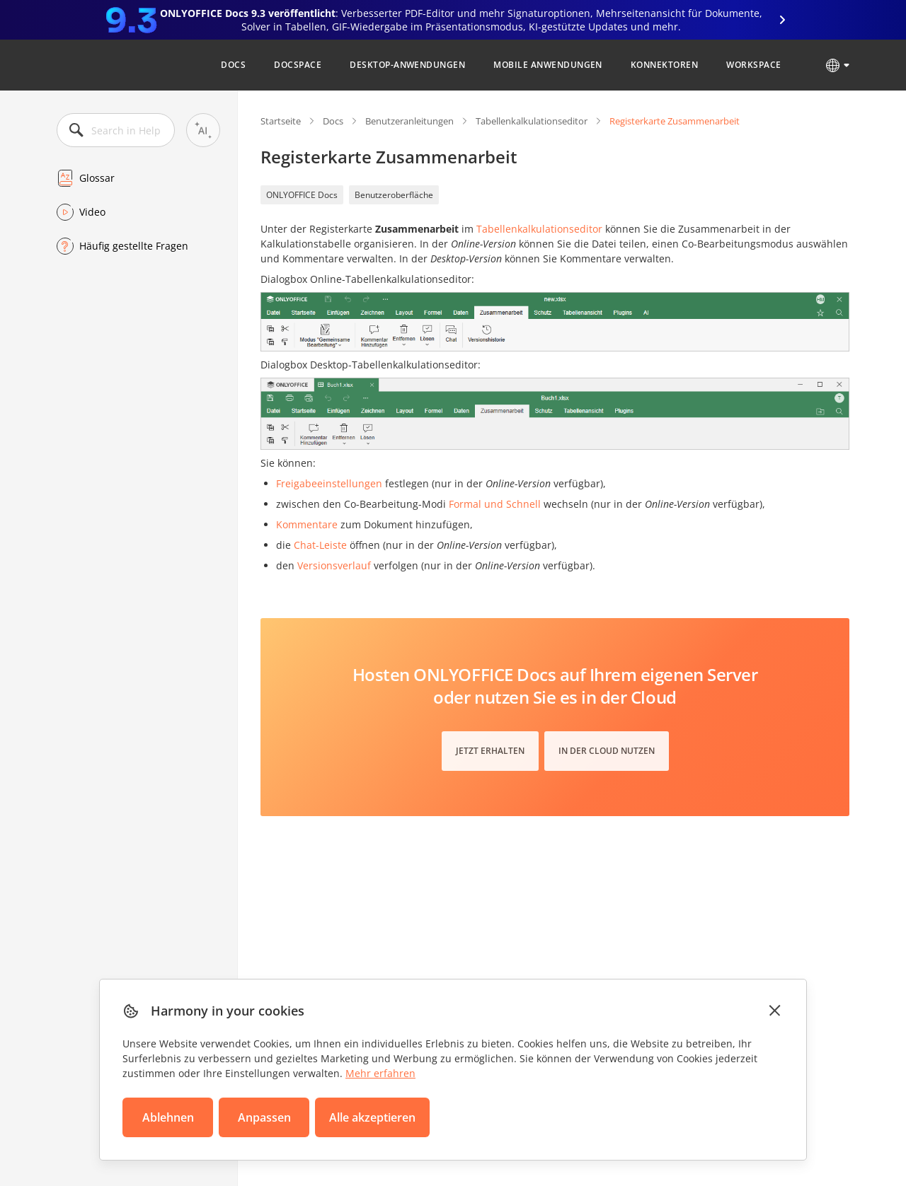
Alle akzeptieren (372, 1117)
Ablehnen (168, 1117)
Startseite (280, 121)
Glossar (97, 178)
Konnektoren (664, 65)
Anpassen (264, 1117)
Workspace (753, 65)
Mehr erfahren (380, 1073)
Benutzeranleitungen (409, 121)
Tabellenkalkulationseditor (531, 121)
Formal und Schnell (495, 504)
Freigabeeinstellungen (329, 483)
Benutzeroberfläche (394, 195)
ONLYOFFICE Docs (302, 195)
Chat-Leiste (320, 545)
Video (92, 212)
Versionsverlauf (334, 565)
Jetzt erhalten (490, 751)
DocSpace (297, 65)
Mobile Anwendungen (547, 65)
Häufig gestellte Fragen (133, 245)
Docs (233, 65)
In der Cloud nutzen (606, 751)
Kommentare (307, 524)
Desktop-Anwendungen (407, 65)
